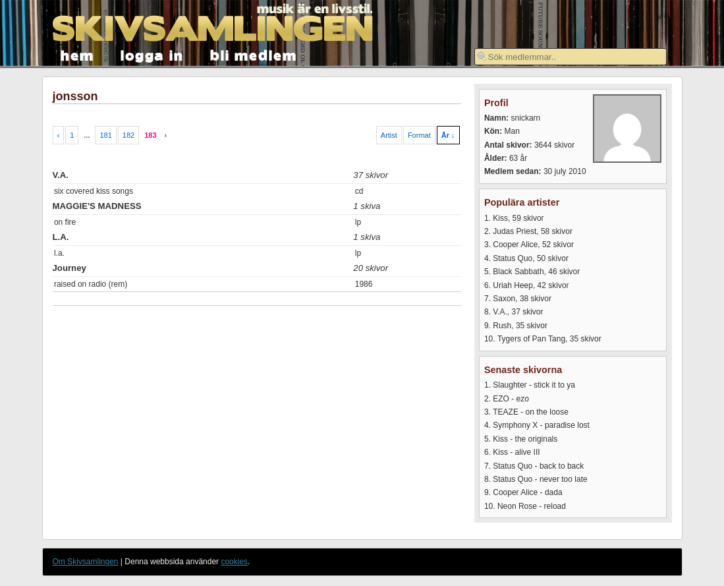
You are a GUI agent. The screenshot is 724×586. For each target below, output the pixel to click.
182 (128, 135)
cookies (234, 561)
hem (77, 54)
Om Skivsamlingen (86, 561)
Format (419, 135)
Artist (389, 135)
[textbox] (570, 56)
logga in (152, 54)
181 (105, 135)
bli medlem (253, 54)
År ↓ (448, 135)
